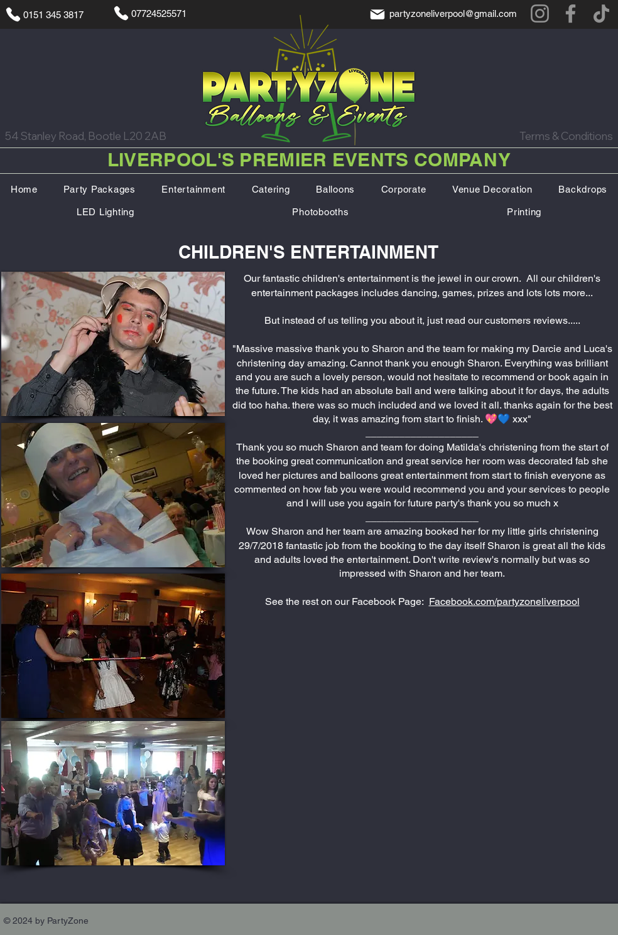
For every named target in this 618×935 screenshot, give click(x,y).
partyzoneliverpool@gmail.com (453, 13)
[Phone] (13, 14)
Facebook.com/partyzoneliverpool (504, 601)
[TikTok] (601, 13)
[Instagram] (540, 13)
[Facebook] (570, 13)
